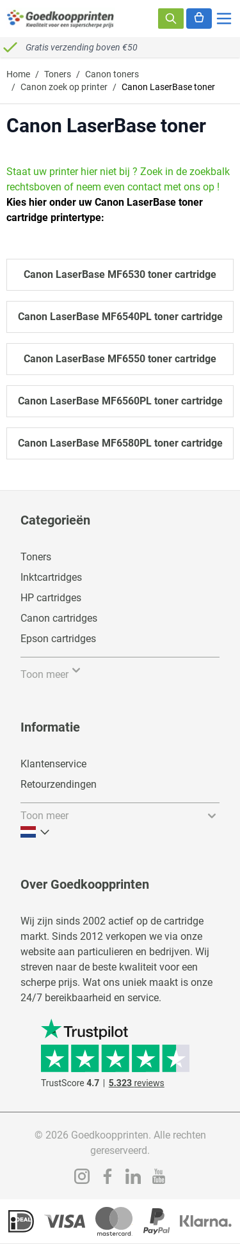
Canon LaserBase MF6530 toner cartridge (120, 274)
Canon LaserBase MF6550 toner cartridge (120, 359)
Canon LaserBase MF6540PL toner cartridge (120, 317)
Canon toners (112, 74)
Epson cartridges (58, 639)
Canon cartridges (58, 618)
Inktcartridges (51, 577)
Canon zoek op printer (64, 87)
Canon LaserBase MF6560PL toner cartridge (120, 401)
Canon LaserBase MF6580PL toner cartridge (120, 443)
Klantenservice (53, 764)
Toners (57, 74)
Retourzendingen (58, 784)
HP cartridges (50, 598)
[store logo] (60, 18)
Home (18, 74)
